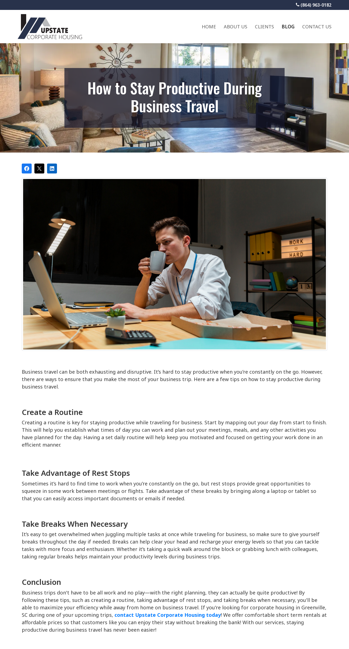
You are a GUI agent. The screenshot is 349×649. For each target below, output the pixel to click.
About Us (235, 26)
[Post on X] (39, 168)
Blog (288, 26)
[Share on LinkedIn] (52, 168)
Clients (264, 26)
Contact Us (316, 26)
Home (209, 26)
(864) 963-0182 (313, 5)
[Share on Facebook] (27, 168)
